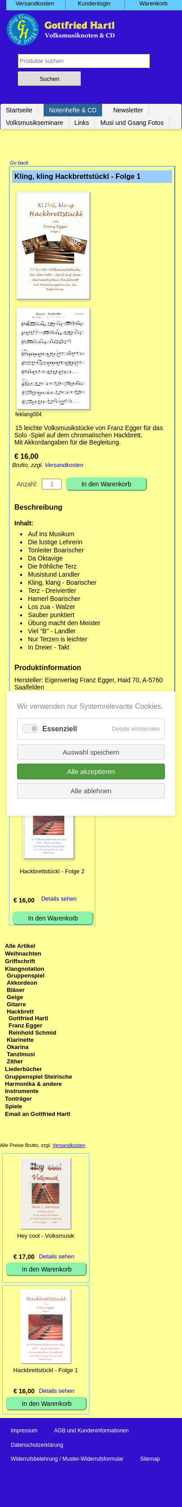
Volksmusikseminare (34, 122)
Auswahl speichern (91, 752)
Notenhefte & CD (73, 110)
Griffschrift (20, 962)
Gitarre (16, 1005)
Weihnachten (23, 954)
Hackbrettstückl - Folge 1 (45, 1371)
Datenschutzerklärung (37, 1446)
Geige (15, 998)
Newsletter (128, 110)
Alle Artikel (20, 946)
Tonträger (18, 1099)
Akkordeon (22, 983)
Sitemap (150, 1460)
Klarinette (20, 1040)
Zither (15, 1062)
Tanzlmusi (21, 1055)
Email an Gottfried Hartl (37, 1114)
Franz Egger (25, 1026)
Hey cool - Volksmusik (45, 1236)
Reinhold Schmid (32, 1033)
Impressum (24, 1431)
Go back (19, 163)
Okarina (17, 1048)
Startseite (19, 110)
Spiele (13, 1107)
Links (82, 122)
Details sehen (59, 899)
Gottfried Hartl (28, 1019)
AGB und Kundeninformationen (91, 1431)
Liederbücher (23, 1070)
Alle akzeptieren (91, 771)
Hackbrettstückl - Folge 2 (52, 872)
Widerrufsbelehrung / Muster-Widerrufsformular (67, 1460)
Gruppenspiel (25, 976)
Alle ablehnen (91, 791)
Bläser (16, 990)
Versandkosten (63, 465)
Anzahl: (27, 485)
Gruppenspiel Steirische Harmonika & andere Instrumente (38, 1084)
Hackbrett (20, 1012)
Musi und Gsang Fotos (132, 122)
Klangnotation (24, 969)
